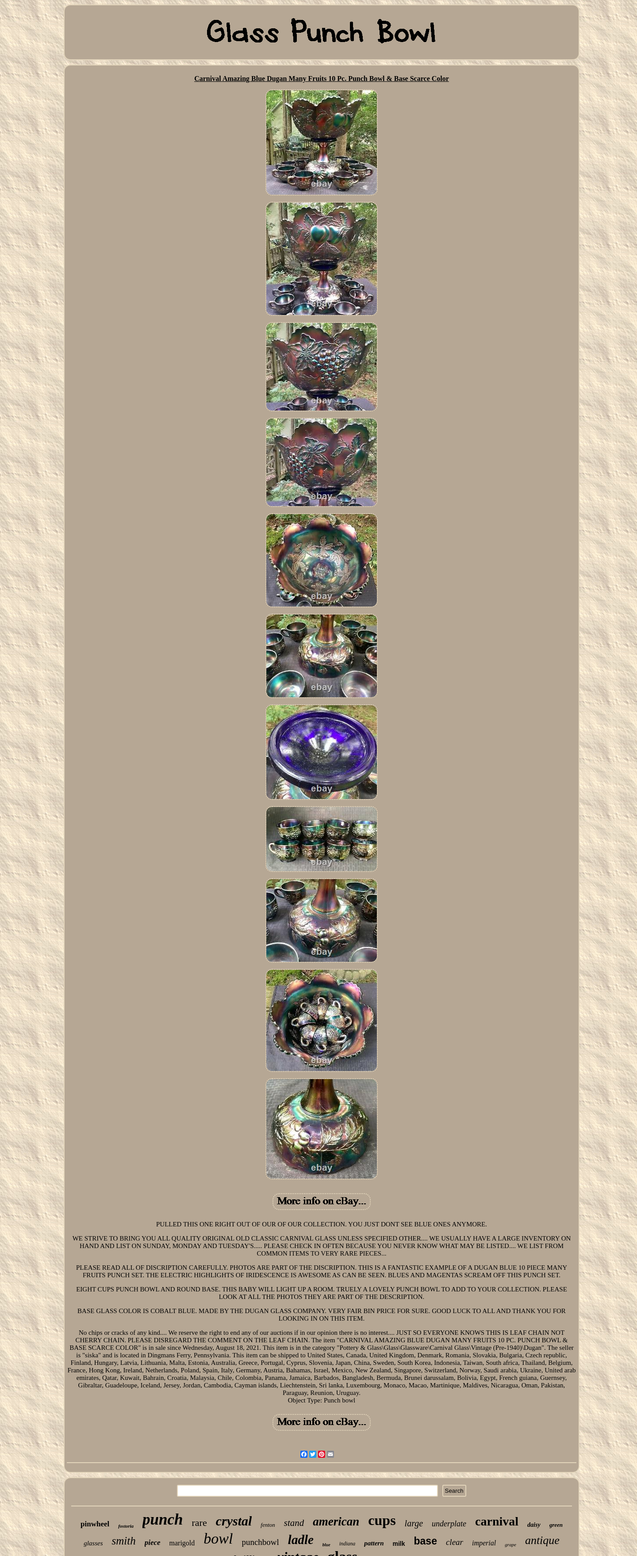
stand (294, 1523)
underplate (449, 1523)
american (336, 1521)
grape (510, 1544)
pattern (374, 1543)
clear (454, 1542)
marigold (182, 1543)
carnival (496, 1521)
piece (153, 1542)
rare (199, 1522)
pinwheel (95, 1524)
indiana (347, 1544)
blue (326, 1544)
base (425, 1541)
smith (123, 1541)
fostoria (126, 1526)
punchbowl (260, 1542)
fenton (268, 1524)
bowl (218, 1538)
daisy (534, 1524)
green (556, 1524)
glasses (93, 1543)
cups (381, 1520)
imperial (484, 1543)
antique (542, 1540)
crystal (234, 1521)
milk (398, 1543)
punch (162, 1519)
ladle (301, 1540)
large (414, 1523)
